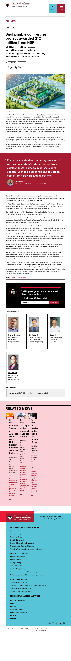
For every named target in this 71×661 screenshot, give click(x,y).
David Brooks (41, 116)
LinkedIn (64, 649)
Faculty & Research (17, 626)
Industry (11, 522)
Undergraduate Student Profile (49, 464)
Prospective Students (18, 639)
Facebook (49, 649)
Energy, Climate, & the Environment (22, 569)
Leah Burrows (12, 62)
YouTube (60, 649)
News (12, 629)
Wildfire (18, 466)
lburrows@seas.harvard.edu (39, 395)
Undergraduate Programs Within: (25, 554)
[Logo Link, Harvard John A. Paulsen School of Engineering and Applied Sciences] (20, 6)
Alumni (13, 645)
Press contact (22, 62)
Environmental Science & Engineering (23, 572)
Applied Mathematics (24, 518)
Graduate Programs (19, 580)
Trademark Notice (40, 655)
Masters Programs (18, 605)
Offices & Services (17, 636)
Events (13, 632)
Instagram (56, 649)
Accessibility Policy (51, 655)
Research (12, 466)
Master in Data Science (18, 608)
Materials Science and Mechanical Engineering (26, 575)
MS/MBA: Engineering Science (21, 618)
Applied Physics (15, 586)
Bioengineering (15, 560)
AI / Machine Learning (15, 516)
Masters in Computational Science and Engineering (28, 611)
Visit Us (13, 642)
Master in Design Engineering (20, 614)
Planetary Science (22, 464)
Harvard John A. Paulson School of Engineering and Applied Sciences (20, 544)
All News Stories (12, 29)
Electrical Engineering (17, 566)
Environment (18, 461)
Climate (13, 279)
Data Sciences (13, 520)
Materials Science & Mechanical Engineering (50, 461)
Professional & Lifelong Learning (25, 622)
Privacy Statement (42, 656)
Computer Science (21, 279)
